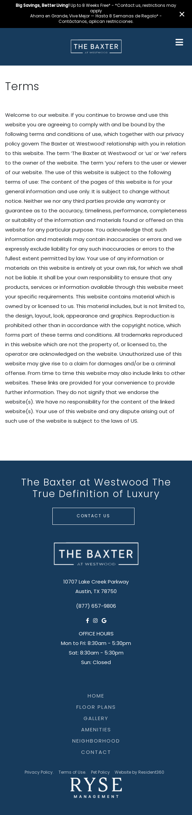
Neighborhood (96, 741)
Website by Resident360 (139, 772)
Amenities (96, 730)
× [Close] (182, 14)
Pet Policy (100, 772)
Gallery (96, 719)
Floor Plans (96, 707)
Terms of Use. (72, 772)
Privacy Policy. (39, 772)
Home (96, 696)
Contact (96, 752)
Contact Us (93, 516)
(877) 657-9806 (96, 606)
